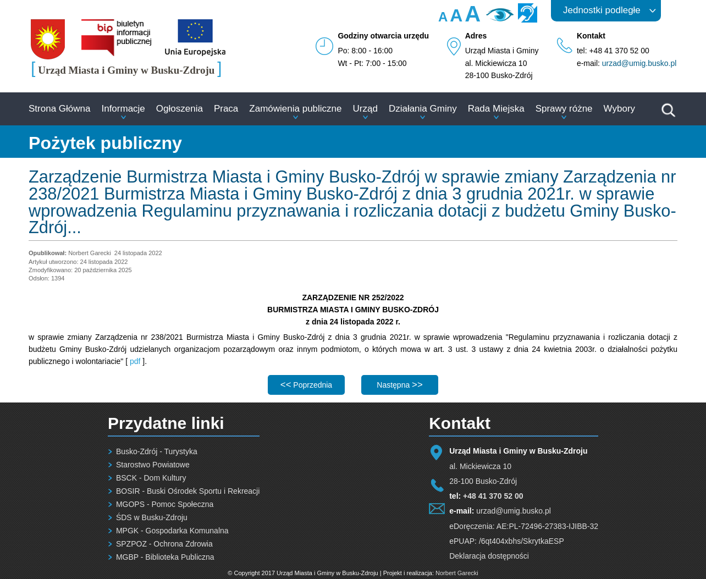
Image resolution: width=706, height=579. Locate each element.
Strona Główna (59, 108)
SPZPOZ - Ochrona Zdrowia (164, 543)
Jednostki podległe (602, 10)
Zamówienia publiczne (295, 108)
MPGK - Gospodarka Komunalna (172, 530)
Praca (226, 108)
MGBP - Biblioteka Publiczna (165, 557)
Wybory (619, 108)
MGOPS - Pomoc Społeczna (164, 504)
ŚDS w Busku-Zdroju (151, 517)
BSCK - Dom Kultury (151, 477)
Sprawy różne (564, 108)
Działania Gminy (423, 108)
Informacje (123, 108)
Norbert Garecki (456, 573)
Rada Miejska (496, 108)
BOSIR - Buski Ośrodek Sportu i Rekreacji (188, 491)
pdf (135, 361)
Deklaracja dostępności (489, 556)
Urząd (365, 108)
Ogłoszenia (179, 108)
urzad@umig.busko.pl (639, 63)
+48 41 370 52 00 (493, 496)
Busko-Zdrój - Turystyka (156, 451)
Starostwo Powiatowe (153, 464)
